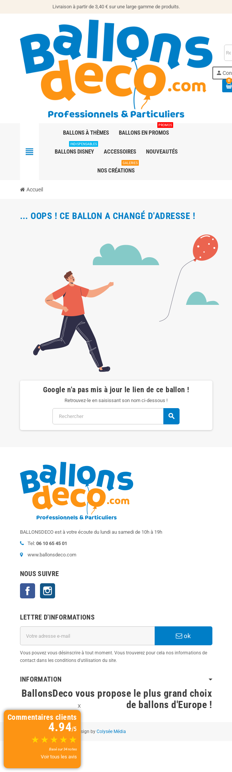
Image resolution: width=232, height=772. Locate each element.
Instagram (47, 590)
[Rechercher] (115, 416)
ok (183, 636)
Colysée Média (111, 731)
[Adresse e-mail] (87, 635)
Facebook (27, 590)
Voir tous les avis (59, 757)
